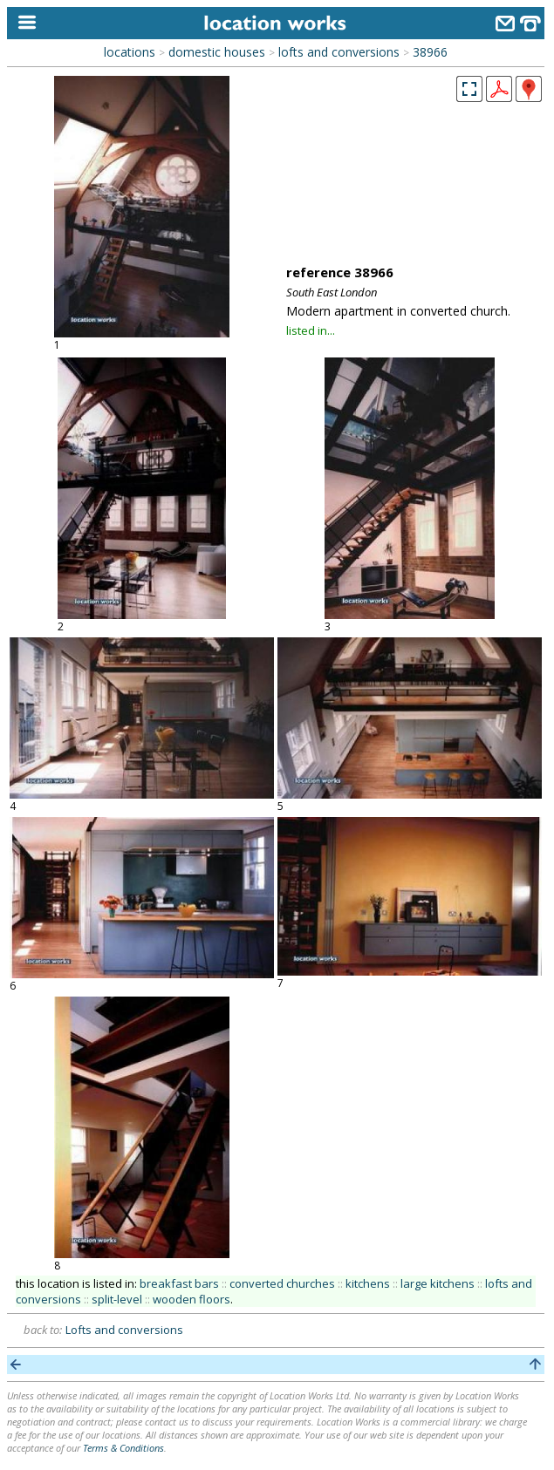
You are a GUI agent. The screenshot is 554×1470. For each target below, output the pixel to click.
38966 (430, 52)
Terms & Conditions (123, 1447)
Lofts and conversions (124, 1329)
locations (129, 52)
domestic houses (216, 52)
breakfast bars (179, 1283)
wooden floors (191, 1299)
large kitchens (437, 1283)
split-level (117, 1299)
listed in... (310, 330)
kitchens (367, 1283)
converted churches (282, 1283)
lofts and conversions (339, 52)
